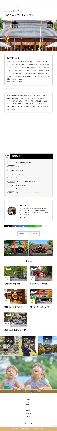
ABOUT (28, 399)
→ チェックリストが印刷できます (33, 192)
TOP (28, 396)
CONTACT (28, 419)
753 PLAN (28, 404)
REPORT (28, 410)
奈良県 (17, 10)
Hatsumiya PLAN (29, 402)
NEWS (28, 416)
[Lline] (31, 226)
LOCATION (28, 413)
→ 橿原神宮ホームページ (11, 88)
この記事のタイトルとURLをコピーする (28, 233)
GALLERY (28, 407)
